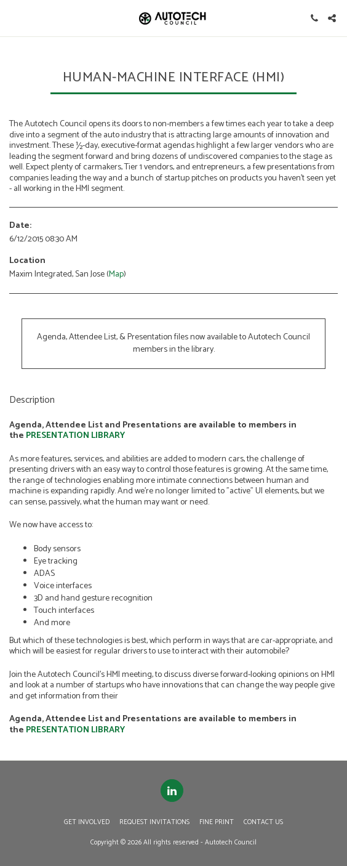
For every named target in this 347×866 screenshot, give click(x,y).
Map (116, 274)
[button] (13, 17)
